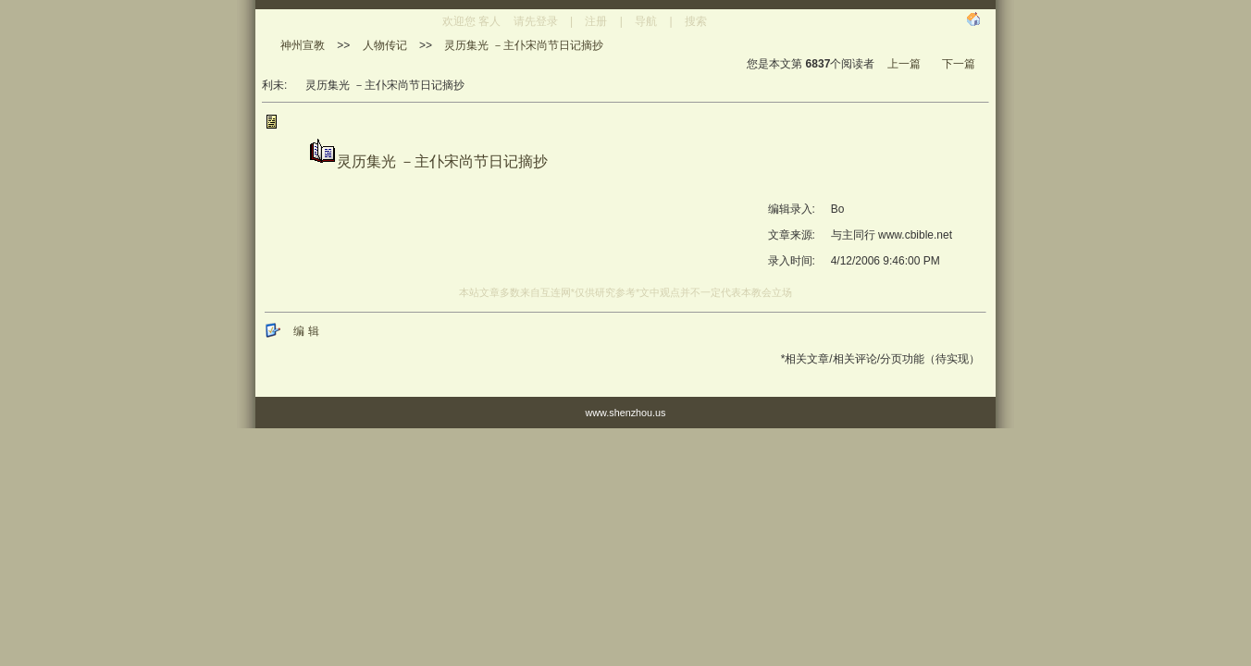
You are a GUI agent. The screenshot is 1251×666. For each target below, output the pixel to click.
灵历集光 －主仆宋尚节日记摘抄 (523, 45)
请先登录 (536, 21)
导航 (646, 21)
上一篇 (904, 63)
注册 (596, 21)
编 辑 (305, 331)
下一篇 (958, 63)
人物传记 (385, 45)
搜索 (696, 21)
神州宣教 (302, 45)
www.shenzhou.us (625, 412)
